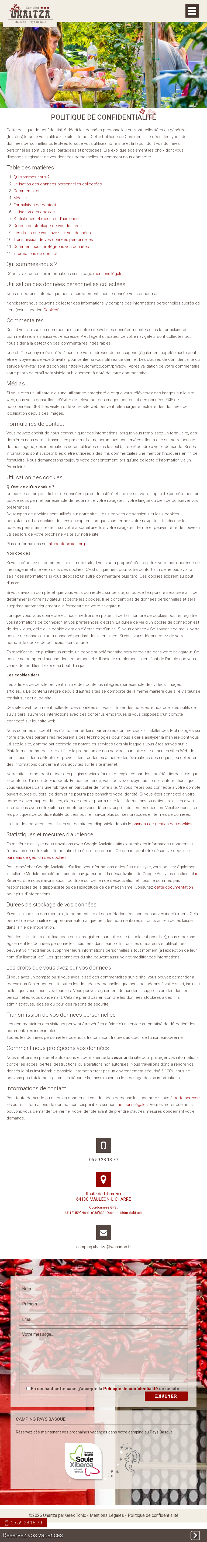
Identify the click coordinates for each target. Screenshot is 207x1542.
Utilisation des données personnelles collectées (57, 184)
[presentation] (60, 1369)
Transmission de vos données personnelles (53, 239)
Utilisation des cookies (34, 211)
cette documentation (173, 887)
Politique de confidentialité (130, 1388)
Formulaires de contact (34, 204)
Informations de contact (35, 253)
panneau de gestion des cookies (162, 823)
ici (197, 873)
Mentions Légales (107, 1515)
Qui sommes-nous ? (31, 177)
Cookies (50, 309)
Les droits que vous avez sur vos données (52, 232)
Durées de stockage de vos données (47, 225)
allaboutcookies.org (67, 543)
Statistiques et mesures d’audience (46, 218)
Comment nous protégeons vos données (51, 246)
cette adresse (187, 1097)
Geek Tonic (75, 1515)
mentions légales (109, 273)
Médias (20, 197)
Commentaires (26, 190)
